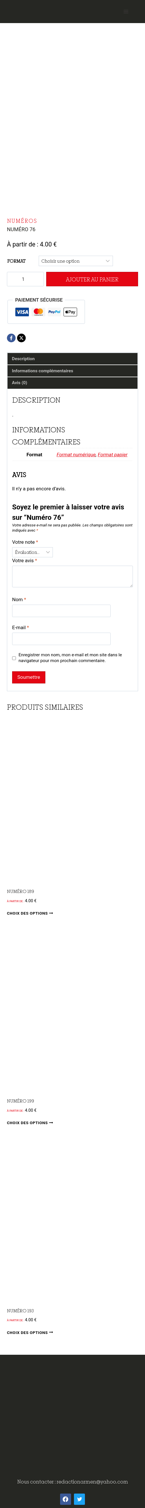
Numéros (22, 220)
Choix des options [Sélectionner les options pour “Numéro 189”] (31, 913)
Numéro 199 (20, 1101)
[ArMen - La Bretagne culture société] (72, 9)
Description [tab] (23, 358)
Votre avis (24, 560)
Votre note (25, 542)
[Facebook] (11, 338)
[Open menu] (125, 11)
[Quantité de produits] (25, 279)
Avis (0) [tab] (19, 382)
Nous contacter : (37, 1481)
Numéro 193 (20, 1310)
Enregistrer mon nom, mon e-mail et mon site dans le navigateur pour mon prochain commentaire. (70, 657)
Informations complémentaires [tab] (42, 370)
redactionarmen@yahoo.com (92, 1481)
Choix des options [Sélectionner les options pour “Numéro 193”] (31, 1332)
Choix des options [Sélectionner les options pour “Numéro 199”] (31, 1122)
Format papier (113, 454)
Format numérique (76, 454)
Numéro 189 (20, 891)
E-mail (20, 627)
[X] (21, 338)
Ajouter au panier (92, 279)
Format (16, 261)
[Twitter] (79, 1499)
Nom (19, 599)
